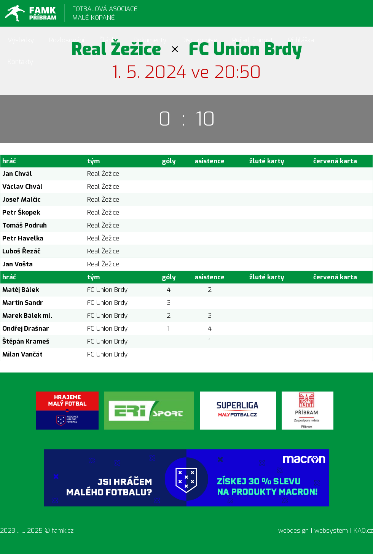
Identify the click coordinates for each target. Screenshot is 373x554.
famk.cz (62, 530)
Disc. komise (199, 40)
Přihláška (301, 40)
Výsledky (21, 40)
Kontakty (20, 61)
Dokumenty (150, 40)
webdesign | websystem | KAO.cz (325, 530)
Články (108, 40)
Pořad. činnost (252, 40)
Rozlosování (66, 40)
